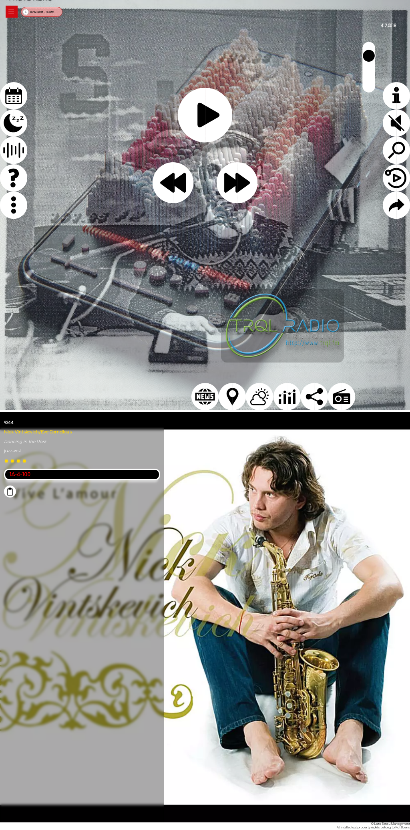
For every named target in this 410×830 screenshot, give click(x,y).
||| (11, 12)
